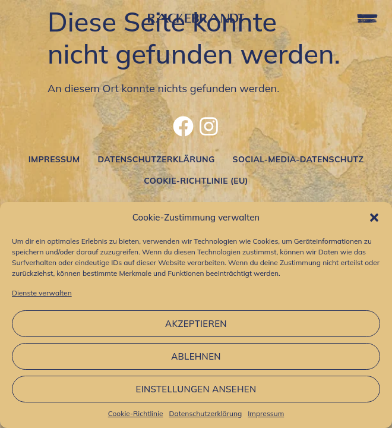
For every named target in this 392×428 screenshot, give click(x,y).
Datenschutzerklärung (205, 413)
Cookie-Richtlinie (135, 413)
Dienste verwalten (42, 292)
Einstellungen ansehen (196, 389)
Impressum (266, 413)
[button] (374, 218)
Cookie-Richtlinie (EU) (196, 180)
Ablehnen (196, 356)
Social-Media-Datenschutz (298, 159)
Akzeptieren (196, 323)
